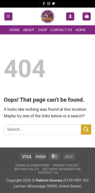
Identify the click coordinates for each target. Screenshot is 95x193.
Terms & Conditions (32, 165)
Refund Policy (26, 169)
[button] (8, 16)
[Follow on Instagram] (48, 4)
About (28, 30)
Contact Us (61, 30)
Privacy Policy (66, 165)
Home (14, 30)
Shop (42, 30)
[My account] (70, 16)
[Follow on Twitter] (53, 4)
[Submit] (86, 129)
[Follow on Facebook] (43, 4)
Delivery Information (62, 169)
